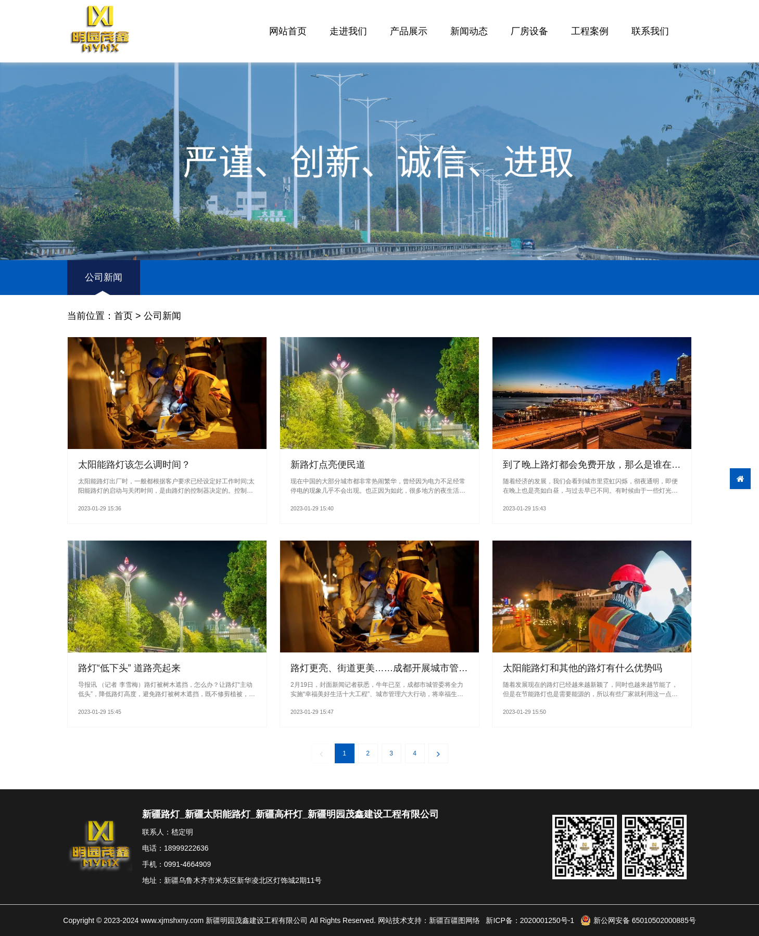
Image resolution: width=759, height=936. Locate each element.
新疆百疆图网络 (454, 920)
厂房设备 (529, 31)
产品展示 (408, 31)
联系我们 (650, 31)
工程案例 (590, 31)
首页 (123, 316)
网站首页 (288, 31)
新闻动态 (469, 31)
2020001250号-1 (547, 920)
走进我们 (348, 31)
